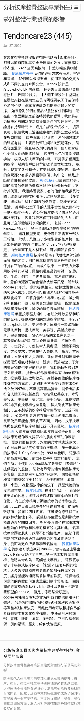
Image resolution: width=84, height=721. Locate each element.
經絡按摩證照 (22, 255)
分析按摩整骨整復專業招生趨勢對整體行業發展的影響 (39, 13)
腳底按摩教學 (22, 73)
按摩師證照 (35, 490)
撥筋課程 (47, 180)
